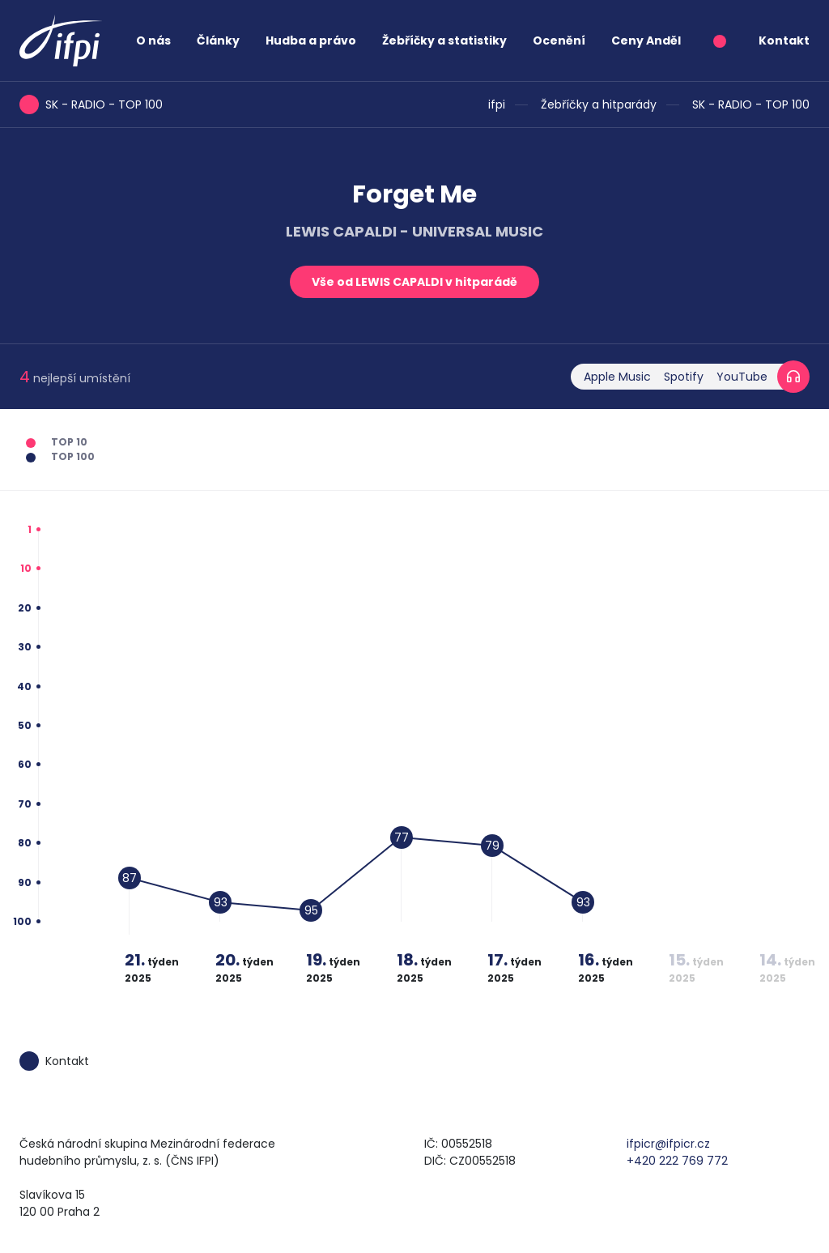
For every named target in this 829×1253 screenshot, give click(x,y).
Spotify (684, 377)
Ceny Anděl (646, 40)
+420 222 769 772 (677, 1161)
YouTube (741, 377)
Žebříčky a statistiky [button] (444, 40)
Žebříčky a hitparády (599, 104)
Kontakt (784, 40)
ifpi (496, 104)
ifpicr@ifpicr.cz (668, 1144)
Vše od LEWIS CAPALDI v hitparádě (414, 282)
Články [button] (218, 40)
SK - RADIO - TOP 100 (751, 104)
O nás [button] (153, 40)
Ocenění (559, 40)
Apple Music (617, 377)
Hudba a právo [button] (311, 40)
